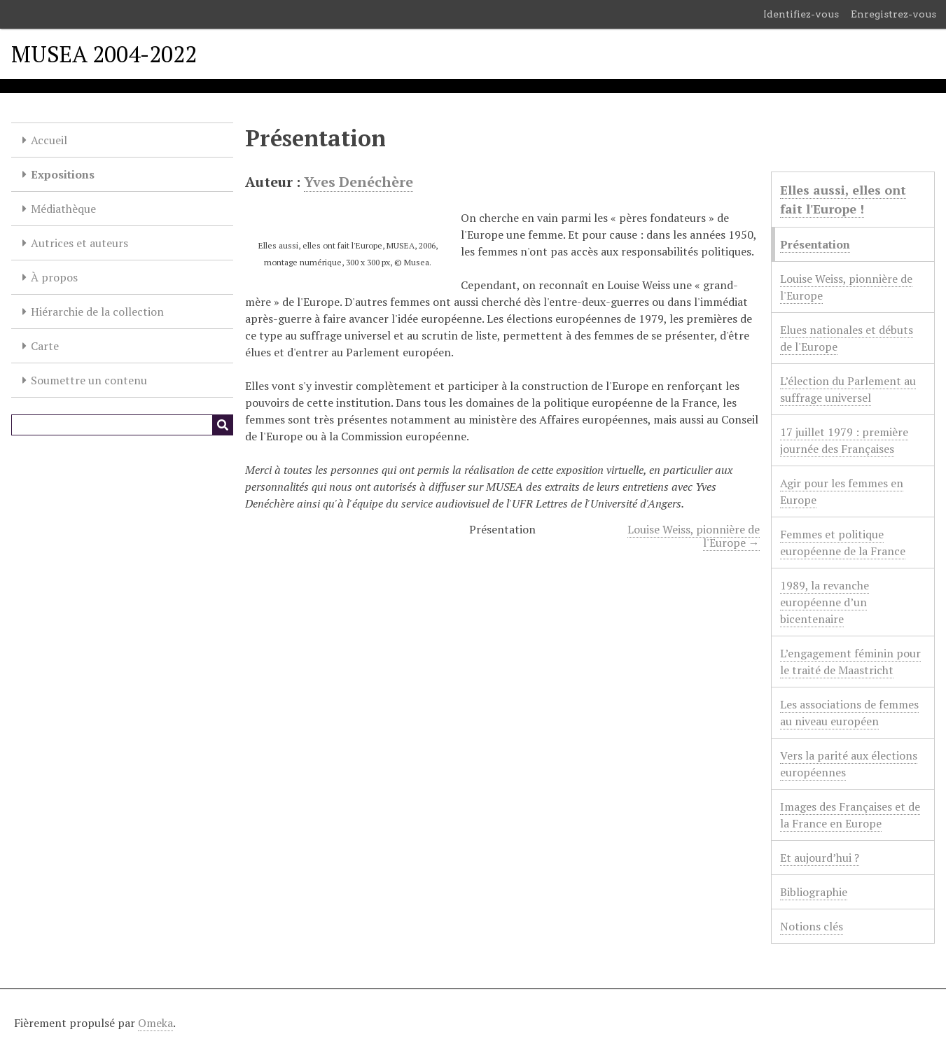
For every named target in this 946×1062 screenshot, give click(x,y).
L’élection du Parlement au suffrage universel (848, 389)
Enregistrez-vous (893, 14)
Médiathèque (63, 208)
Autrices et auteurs (79, 243)
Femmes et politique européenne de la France (842, 542)
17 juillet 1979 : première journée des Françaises (844, 440)
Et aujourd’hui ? (819, 857)
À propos (54, 277)
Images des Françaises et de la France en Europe (850, 815)
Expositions (63, 174)
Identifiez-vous (801, 14)
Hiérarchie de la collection (97, 311)
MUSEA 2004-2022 (104, 54)
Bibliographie (813, 892)
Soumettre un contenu (89, 380)
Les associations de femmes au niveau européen (849, 713)
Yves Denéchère (358, 181)
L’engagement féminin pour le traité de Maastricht (850, 661)
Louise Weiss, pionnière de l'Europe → (693, 536)
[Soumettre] (222, 424)
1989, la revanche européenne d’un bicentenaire (824, 602)
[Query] (122, 424)
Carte (45, 346)
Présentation (815, 244)
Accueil (49, 140)
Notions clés (811, 926)
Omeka (155, 1022)
